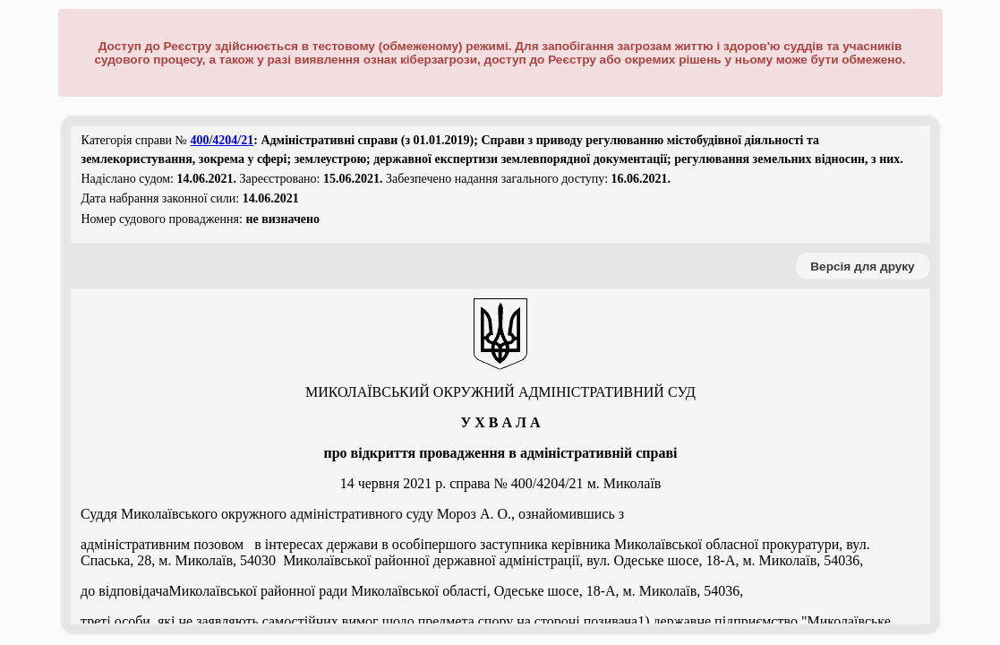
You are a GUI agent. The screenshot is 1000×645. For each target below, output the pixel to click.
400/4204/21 (221, 140)
